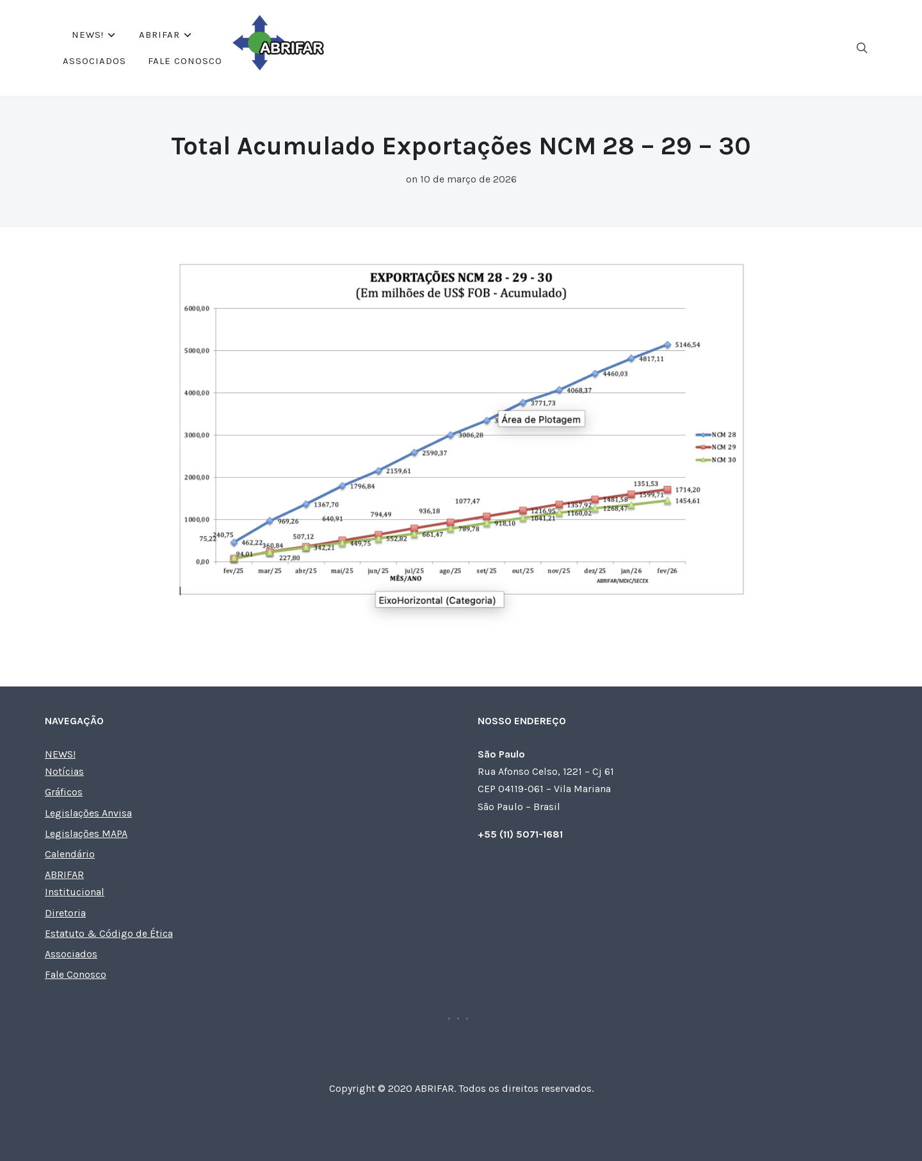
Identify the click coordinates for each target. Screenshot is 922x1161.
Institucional (74, 892)
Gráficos (64, 792)
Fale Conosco (575, 47)
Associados (485, 47)
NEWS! (326, 47)
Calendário (70, 854)
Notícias (64, 771)
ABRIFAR (397, 47)
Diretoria (65, 913)
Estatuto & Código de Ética (109, 933)
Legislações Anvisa (88, 813)
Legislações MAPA (86, 833)
